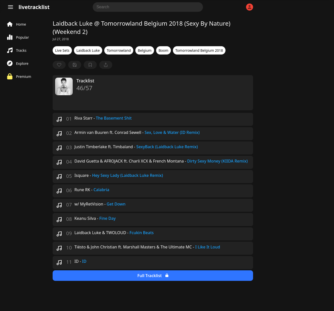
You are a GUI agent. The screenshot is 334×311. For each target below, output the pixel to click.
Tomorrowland (119, 50)
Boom (163, 50)
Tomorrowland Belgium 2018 (199, 50)
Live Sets (62, 50)
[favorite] (59, 65)
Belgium (145, 50)
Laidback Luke (88, 50)
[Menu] (10, 7)
